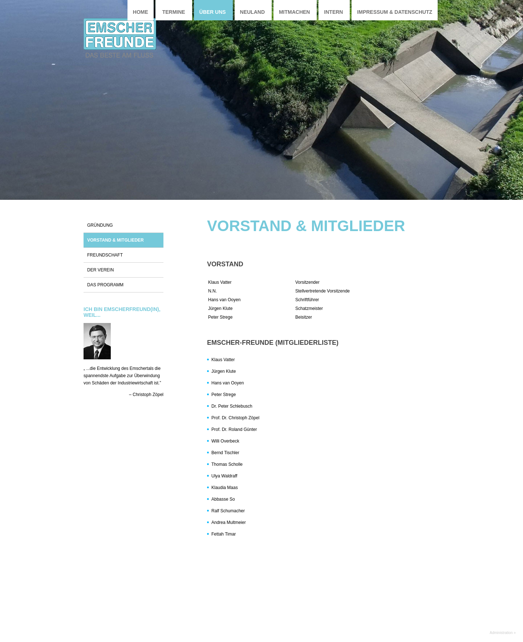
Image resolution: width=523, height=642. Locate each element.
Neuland (252, 12)
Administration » (503, 633)
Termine (173, 12)
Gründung (100, 225)
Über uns (212, 12)
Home (140, 12)
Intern (333, 12)
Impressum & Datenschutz (394, 12)
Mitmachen (294, 12)
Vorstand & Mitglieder (115, 240)
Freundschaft (105, 255)
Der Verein (100, 269)
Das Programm (105, 284)
